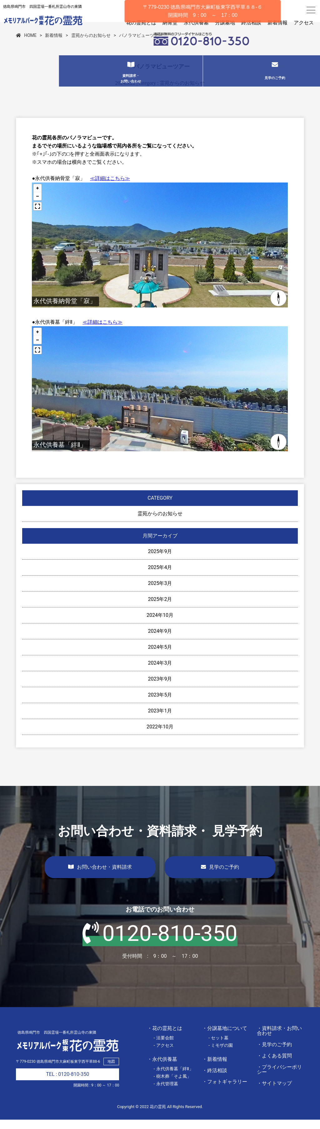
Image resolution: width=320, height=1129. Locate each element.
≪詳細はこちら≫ (110, 187)
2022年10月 (160, 736)
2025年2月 (160, 609)
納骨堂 (170, 23)
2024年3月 (160, 672)
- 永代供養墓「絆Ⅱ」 (173, 1078)
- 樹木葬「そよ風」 (172, 1085)
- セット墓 (218, 1047)
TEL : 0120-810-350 (67, 1084)
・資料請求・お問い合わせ (279, 1040)
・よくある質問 (274, 1065)
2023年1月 (160, 720)
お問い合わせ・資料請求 (100, 876)
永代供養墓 (196, 23)
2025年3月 (160, 593)
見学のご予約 (220, 876)
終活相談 (251, 23)
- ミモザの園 (220, 1054)
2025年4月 (160, 577)
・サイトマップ (274, 1092)
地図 (111, 1071)
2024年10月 (160, 624)
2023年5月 (160, 704)
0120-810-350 (159, 943)
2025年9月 (160, 561)
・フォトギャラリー (224, 1091)
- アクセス (163, 1054)
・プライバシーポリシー (279, 1079)
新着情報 (278, 23)
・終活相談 (214, 1079)
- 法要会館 (163, 1047)
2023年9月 (160, 688)
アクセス (304, 23)
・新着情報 (214, 1068)
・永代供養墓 (162, 1068)
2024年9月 (160, 640)
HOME (26, 44)
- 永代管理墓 (165, 1093)
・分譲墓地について (224, 1037)
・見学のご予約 (274, 1054)
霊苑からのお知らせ (91, 44)
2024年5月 (160, 656)
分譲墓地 (225, 23)
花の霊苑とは (141, 23)
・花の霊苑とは (164, 1037)
